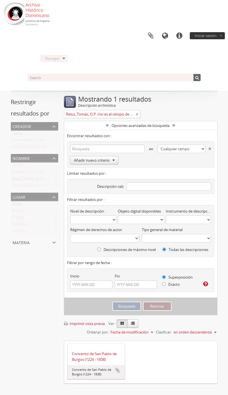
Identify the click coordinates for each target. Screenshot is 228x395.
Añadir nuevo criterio (94, 160)
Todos (17, 134)
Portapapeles (151, 36)
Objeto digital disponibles (139, 211)
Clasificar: (164, 332)
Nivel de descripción (87, 211)
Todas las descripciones (185, 249)
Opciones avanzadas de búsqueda (141, 125)
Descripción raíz (110, 186)
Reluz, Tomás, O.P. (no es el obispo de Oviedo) (51, 179)
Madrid (18, 211)
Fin (117, 276)
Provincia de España (29, 140)
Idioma (165, 36)
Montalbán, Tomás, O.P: (32, 172)
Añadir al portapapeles (117, 370)
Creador (22, 126)
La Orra (18, 231)
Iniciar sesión (206, 35)
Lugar (19, 196)
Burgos (18, 218)
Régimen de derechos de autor (96, 229)
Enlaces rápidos (179, 36)
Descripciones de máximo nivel (126, 249)
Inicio (74, 276)
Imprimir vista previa (84, 323)
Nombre (21, 158)
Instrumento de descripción (188, 211)
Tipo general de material (162, 229)
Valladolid (20, 225)
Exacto (171, 284)
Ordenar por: (98, 332)
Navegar (52, 58)
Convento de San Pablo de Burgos (41, 147)
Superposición (177, 277)
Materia (21, 242)
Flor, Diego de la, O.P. (29, 186)
